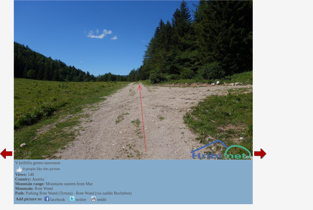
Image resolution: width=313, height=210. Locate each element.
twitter (78, 199)
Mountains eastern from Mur (69, 184)
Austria (38, 179)
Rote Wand (44, 188)
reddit (98, 199)
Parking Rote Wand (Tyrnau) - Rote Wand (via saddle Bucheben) (79, 193)
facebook (55, 199)
